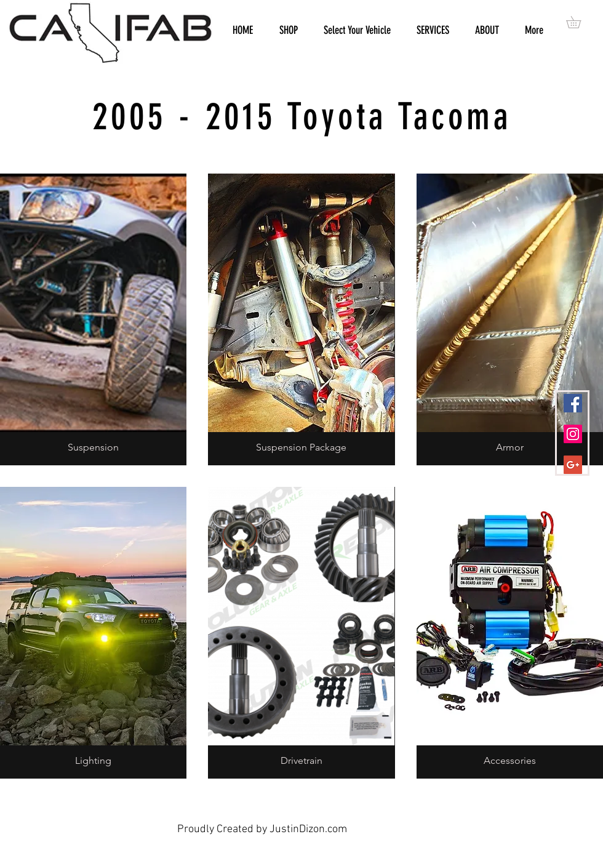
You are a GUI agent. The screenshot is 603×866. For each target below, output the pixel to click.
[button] (579, 22)
